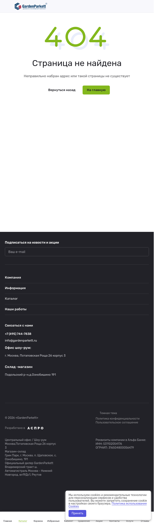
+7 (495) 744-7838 (18, 334)
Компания (13, 277)
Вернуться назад (61, 90)
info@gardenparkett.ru (21, 340)
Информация (15, 288)
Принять (77, 513)
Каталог (11, 299)
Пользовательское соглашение (117, 422)
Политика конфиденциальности (118, 418)
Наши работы (15, 309)
